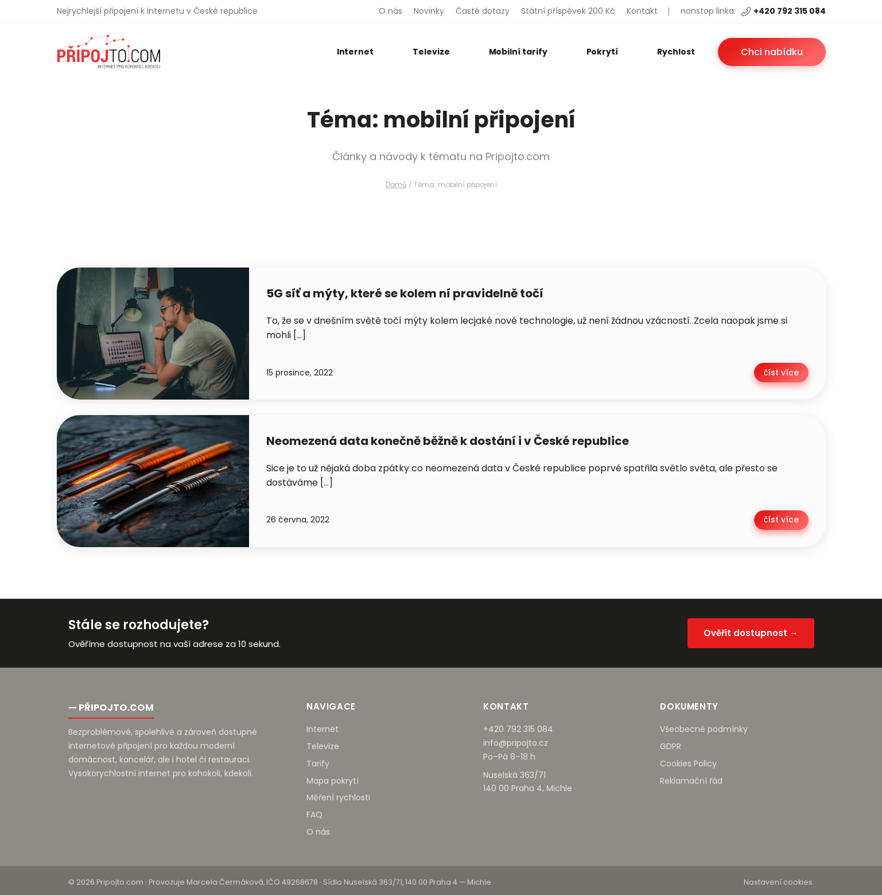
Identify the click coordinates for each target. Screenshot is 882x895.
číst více (782, 371)
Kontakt (642, 11)
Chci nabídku (772, 52)
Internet (355, 51)
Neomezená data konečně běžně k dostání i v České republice (447, 439)
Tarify (317, 760)
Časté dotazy (483, 11)
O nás (390, 11)
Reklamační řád (691, 776)
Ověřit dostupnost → (751, 629)
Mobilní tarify (518, 51)
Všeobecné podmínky (704, 725)
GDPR (670, 743)
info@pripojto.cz (515, 739)
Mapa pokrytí (332, 776)
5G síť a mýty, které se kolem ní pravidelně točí (404, 293)
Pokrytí (602, 51)
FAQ (314, 811)
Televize (431, 51)
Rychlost (675, 51)
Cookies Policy (688, 760)
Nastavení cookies (778, 879)
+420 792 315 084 (783, 11)
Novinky (429, 11)
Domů (396, 184)
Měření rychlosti (338, 794)
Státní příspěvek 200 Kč (568, 11)
